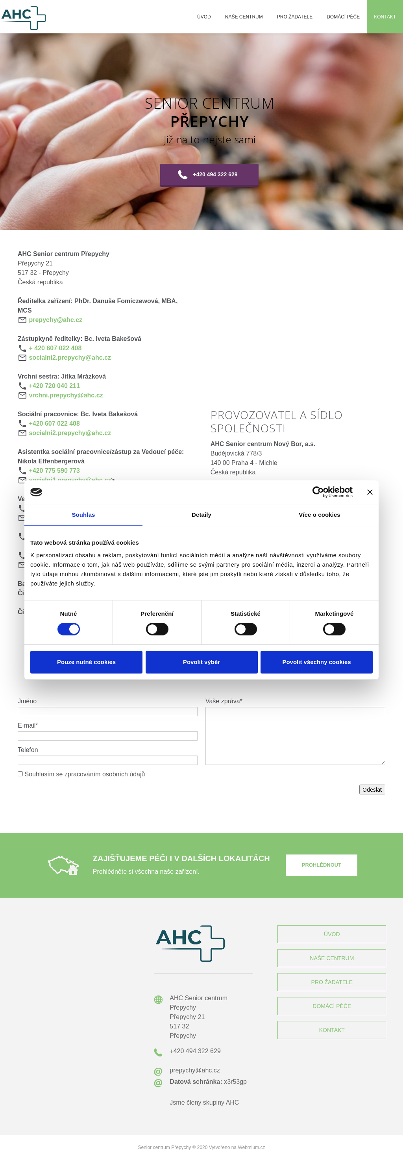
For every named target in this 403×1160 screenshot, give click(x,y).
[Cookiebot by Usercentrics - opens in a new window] (318, 492)
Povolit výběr (201, 662)
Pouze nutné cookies (86, 662)
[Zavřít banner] (370, 492)
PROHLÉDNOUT (321, 865)
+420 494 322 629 (215, 174)
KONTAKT (332, 1030)
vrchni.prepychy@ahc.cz (66, 395)
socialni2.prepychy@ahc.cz (70, 357)
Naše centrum (244, 17)
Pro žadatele (294, 17)
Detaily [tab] (201, 514)
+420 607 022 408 (54, 423)
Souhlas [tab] (83, 514)
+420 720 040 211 (54, 385)
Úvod (204, 17)
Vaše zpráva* (223, 701)
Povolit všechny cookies (316, 662)
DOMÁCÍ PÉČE (331, 1006)
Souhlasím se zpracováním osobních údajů (84, 774)
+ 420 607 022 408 (55, 348)
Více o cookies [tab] (319, 514)
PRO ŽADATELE (332, 982)
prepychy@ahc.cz (55, 320)
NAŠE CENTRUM (332, 958)
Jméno (27, 701)
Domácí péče (343, 17)
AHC (232, 1102)
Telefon (28, 749)
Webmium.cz (251, 1147)
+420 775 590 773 (54, 470)
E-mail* (28, 725)
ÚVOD (332, 934)
